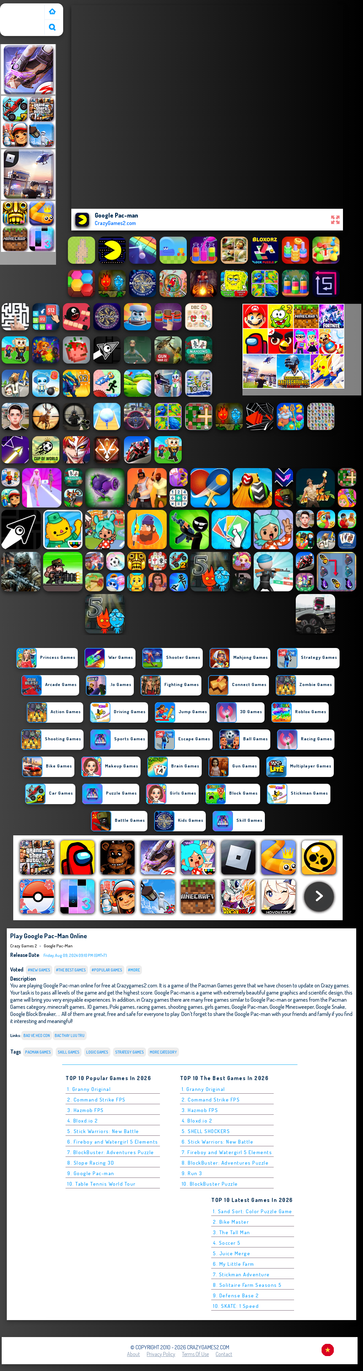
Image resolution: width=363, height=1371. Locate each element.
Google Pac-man (58, 945)
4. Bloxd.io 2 (82, 1120)
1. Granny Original (89, 1089)
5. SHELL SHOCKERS (206, 1131)
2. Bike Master (231, 1222)
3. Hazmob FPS (85, 1110)
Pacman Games (38, 1052)
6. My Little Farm (233, 1264)
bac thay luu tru (70, 1035)
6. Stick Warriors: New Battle (218, 1141)
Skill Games (68, 1052)
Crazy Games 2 (18, 7)
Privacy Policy (161, 1354)
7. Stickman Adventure (241, 1274)
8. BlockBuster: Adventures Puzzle (225, 1163)
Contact (224, 1354)
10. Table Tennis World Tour (101, 1184)
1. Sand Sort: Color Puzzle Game (252, 1211)
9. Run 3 (192, 1173)
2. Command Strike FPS (96, 1099)
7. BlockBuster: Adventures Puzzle (110, 1152)
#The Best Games (71, 969)
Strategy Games (129, 1052)
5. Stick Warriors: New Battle (103, 1131)
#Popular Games (107, 969)
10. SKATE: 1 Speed (236, 1306)
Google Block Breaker (32, 1013)
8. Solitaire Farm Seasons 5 (247, 1285)
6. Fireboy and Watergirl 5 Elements (112, 1141)
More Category (163, 1052)
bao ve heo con (36, 1035)
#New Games (39, 969)
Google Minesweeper (292, 1006)
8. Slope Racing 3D (90, 1163)
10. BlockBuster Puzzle (210, 1184)
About (133, 1354)
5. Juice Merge (231, 1253)
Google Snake (330, 1006)
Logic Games (97, 1052)
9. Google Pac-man (90, 1173)
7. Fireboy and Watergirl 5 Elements (227, 1152)
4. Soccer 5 (227, 1243)
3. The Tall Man (231, 1232)
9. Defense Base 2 (236, 1295)
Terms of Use (195, 1354)
